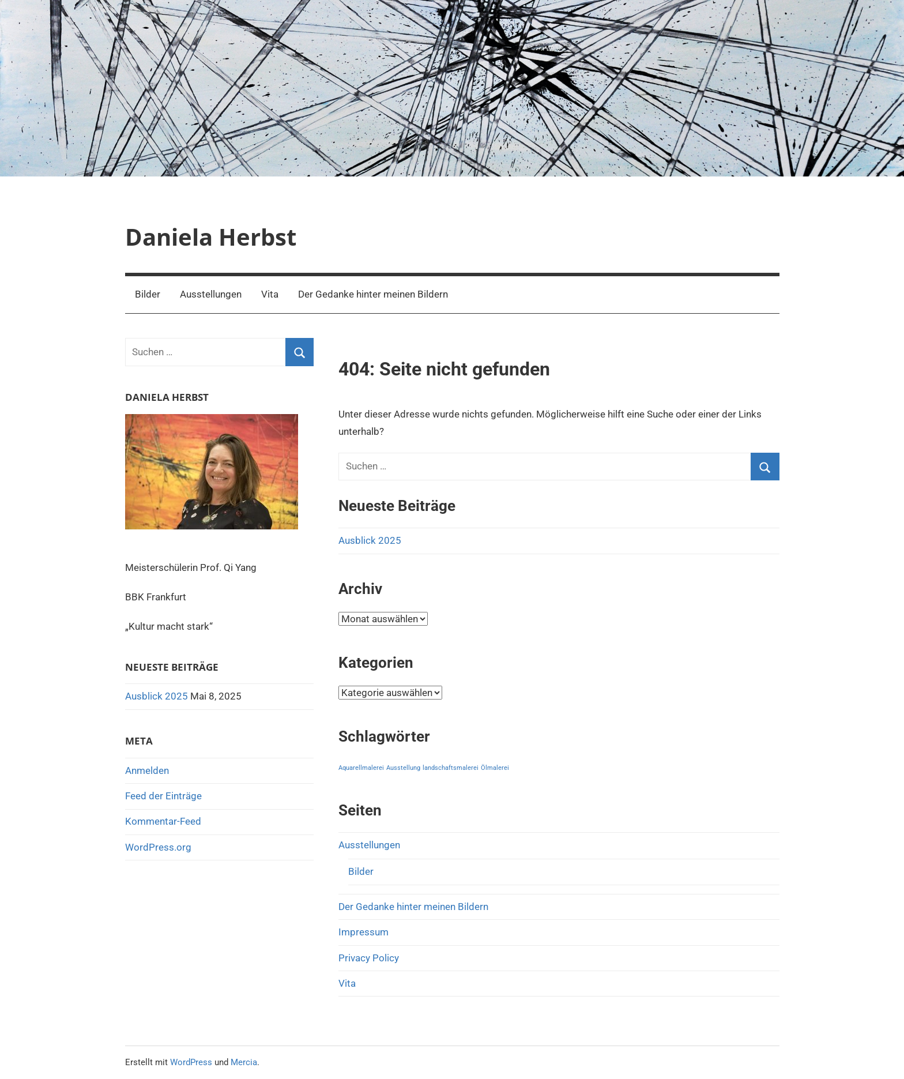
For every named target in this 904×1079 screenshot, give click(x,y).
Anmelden (147, 770)
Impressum (363, 932)
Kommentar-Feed (163, 821)
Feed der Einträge (163, 796)
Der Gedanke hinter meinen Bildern (373, 294)
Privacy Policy (368, 958)
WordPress (191, 1062)
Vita (269, 294)
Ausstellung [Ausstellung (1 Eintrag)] (403, 768)
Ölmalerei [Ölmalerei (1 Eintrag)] (495, 768)
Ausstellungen (211, 294)
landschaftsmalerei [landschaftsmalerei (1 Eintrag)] (451, 768)
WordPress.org (158, 847)
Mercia (244, 1062)
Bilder (147, 294)
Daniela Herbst (210, 237)
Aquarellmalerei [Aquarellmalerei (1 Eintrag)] (361, 768)
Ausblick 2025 (369, 540)
